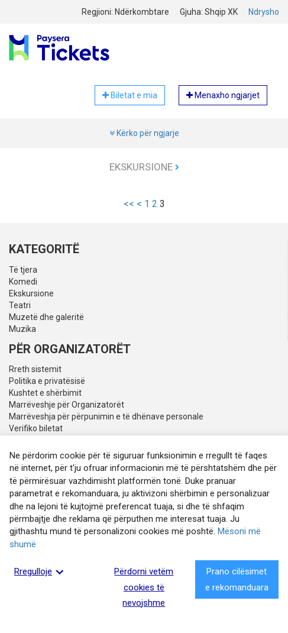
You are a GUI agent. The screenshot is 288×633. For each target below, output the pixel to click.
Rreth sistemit (35, 369)
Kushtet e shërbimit (45, 393)
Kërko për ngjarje (144, 133)
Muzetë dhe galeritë (46, 317)
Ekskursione (144, 167)
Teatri (20, 305)
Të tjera (23, 269)
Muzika (22, 329)
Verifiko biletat (36, 428)
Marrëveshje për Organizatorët (66, 404)
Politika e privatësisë (47, 381)
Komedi (23, 281)
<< (129, 203)
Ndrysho (263, 12)
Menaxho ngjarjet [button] (223, 95)
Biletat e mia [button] (129, 95)
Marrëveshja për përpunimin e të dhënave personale (106, 416)
